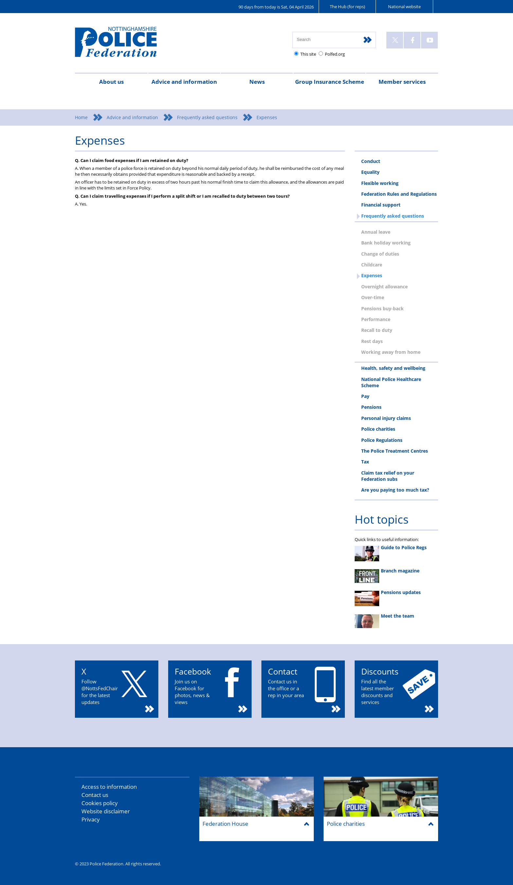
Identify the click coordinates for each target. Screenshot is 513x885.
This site (308, 54)
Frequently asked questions (207, 117)
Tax (365, 462)
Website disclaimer (105, 811)
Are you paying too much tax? (395, 490)
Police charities (378, 429)
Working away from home (390, 352)
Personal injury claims (386, 418)
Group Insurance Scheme (329, 81)
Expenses (371, 275)
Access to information (109, 786)
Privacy (90, 819)
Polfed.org (335, 54)
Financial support (380, 205)
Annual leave (375, 232)
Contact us (94, 795)
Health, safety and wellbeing (393, 368)
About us (111, 81)
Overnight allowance (384, 286)
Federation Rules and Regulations (399, 194)
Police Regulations (381, 440)
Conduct (370, 161)
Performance (375, 319)
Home (81, 117)
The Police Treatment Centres (394, 451)
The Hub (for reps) (347, 6)
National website (404, 6)
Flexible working (379, 183)
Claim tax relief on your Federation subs (387, 476)
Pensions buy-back (382, 308)
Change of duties (380, 254)
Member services (402, 81)
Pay (365, 396)
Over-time (372, 297)
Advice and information (184, 81)
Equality (370, 172)
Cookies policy (99, 803)
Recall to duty (376, 330)
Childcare (371, 265)
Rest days (372, 341)
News (257, 81)
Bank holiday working (386, 243)
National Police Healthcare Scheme (391, 382)
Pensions (371, 407)
